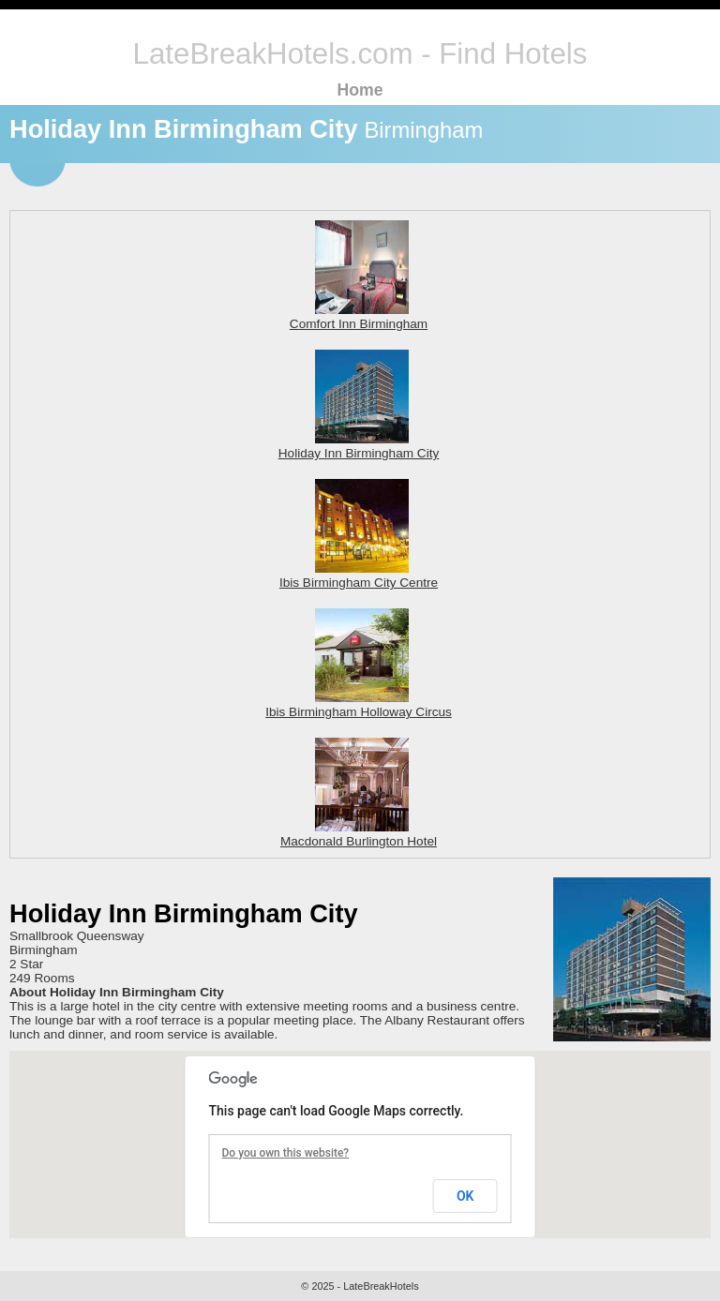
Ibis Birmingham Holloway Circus (358, 705)
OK (465, 1196)
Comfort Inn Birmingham (359, 317)
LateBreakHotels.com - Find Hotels (360, 53)
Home (359, 90)
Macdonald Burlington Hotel (358, 834)
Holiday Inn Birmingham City (359, 446)
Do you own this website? (286, 1152)
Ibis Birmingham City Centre (358, 575)
